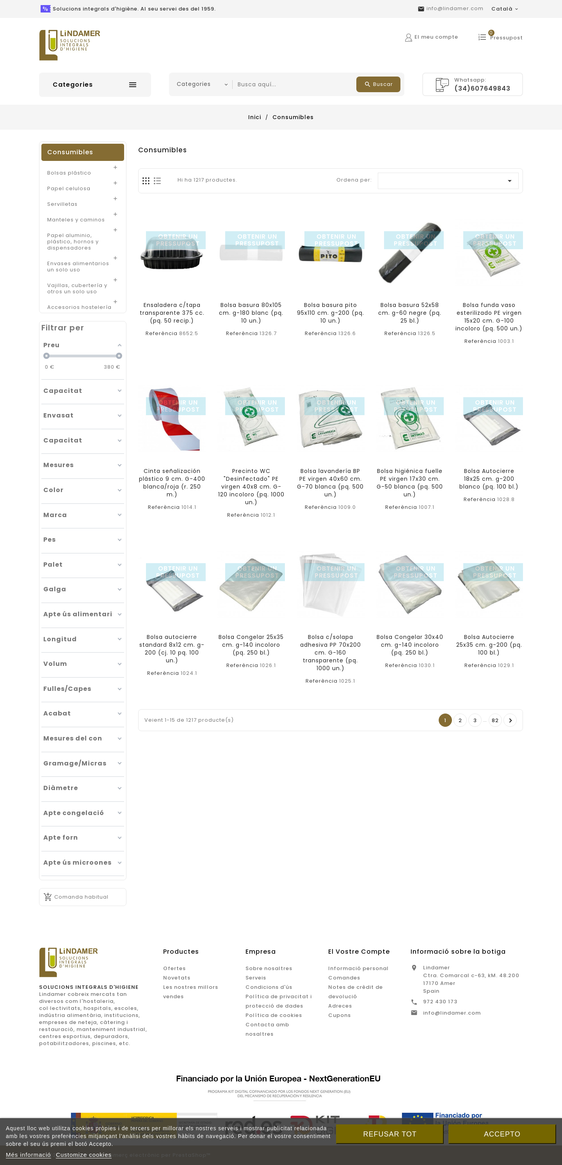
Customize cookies (84, 1154)
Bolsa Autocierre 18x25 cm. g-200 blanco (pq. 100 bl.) (489, 479)
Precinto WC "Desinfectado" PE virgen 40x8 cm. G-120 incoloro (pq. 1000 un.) (251, 486)
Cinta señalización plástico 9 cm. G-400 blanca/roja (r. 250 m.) (172, 482)
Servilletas (62, 203)
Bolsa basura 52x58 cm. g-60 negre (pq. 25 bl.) (409, 313)
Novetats (176, 977)
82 (495, 720)
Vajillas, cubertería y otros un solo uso (77, 288)
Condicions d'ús (268, 987)
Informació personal (358, 968)
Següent (510, 720)
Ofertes (174, 968)
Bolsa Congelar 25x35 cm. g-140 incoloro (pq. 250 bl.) (251, 645)
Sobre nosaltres (268, 968)
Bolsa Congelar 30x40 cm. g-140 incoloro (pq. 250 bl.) (410, 645)
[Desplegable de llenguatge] (505, 9)
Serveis (255, 977)
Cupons (339, 1015)
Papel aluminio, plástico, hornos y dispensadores (73, 241)
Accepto (502, 1134)
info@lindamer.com (455, 8)
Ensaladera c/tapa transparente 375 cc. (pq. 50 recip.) (172, 313)
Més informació (28, 1154)
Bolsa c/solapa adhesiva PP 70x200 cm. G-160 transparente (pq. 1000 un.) (330, 652)
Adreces (340, 1006)
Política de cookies (273, 1015)
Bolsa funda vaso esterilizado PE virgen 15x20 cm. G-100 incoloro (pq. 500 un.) (489, 316)
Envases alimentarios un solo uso (78, 266)
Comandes (344, 977)
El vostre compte (359, 951)
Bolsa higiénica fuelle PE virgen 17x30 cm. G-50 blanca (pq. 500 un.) (410, 482)
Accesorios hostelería (79, 306)
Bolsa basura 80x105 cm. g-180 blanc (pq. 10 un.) (251, 313)
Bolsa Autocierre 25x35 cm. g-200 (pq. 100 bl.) (489, 645)
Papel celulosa (69, 188)
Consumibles (70, 152)
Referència (162, 333)
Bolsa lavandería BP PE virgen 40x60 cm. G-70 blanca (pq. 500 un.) (330, 482)
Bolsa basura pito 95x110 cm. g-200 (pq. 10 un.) (330, 313)
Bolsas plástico (69, 172)
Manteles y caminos (76, 219)
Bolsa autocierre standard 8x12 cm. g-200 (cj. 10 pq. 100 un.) (172, 648)
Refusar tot (390, 1134)
